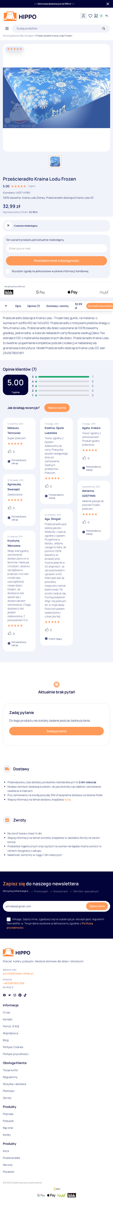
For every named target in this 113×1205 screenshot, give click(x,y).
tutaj (68, 799)
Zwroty (7, 1098)
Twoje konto (10, 1070)
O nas (6, 1012)
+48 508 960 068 (13, 983)
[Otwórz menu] (7, 28)
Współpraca (10, 1033)
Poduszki (8, 1121)
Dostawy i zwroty (57, 306)
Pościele (8, 1114)
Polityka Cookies (13, 1047)
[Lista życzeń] (90, 16)
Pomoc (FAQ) (11, 1026)
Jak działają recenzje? (23, 408)
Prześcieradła (11, 1158)
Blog (5, 1040)
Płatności (9, 1091)
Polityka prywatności (16, 1054)
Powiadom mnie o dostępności (56, 261)
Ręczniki (8, 1128)
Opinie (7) (33, 306)
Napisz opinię (57, 407)
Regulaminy (10, 1077)
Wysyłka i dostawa (14, 1084)
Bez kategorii (27, 35)
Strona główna (11, 35)
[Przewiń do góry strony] (6, 306)
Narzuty (7, 1165)
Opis (18, 306)
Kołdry (7, 1135)
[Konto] (83, 16)
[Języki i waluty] (107, 15)
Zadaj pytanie (56, 731)
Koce (6, 1151)
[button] (55, 161)
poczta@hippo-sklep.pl (18, 973)
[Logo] (20, 16)
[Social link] (4, 995)
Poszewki (8, 1171)
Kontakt (7, 1019)
